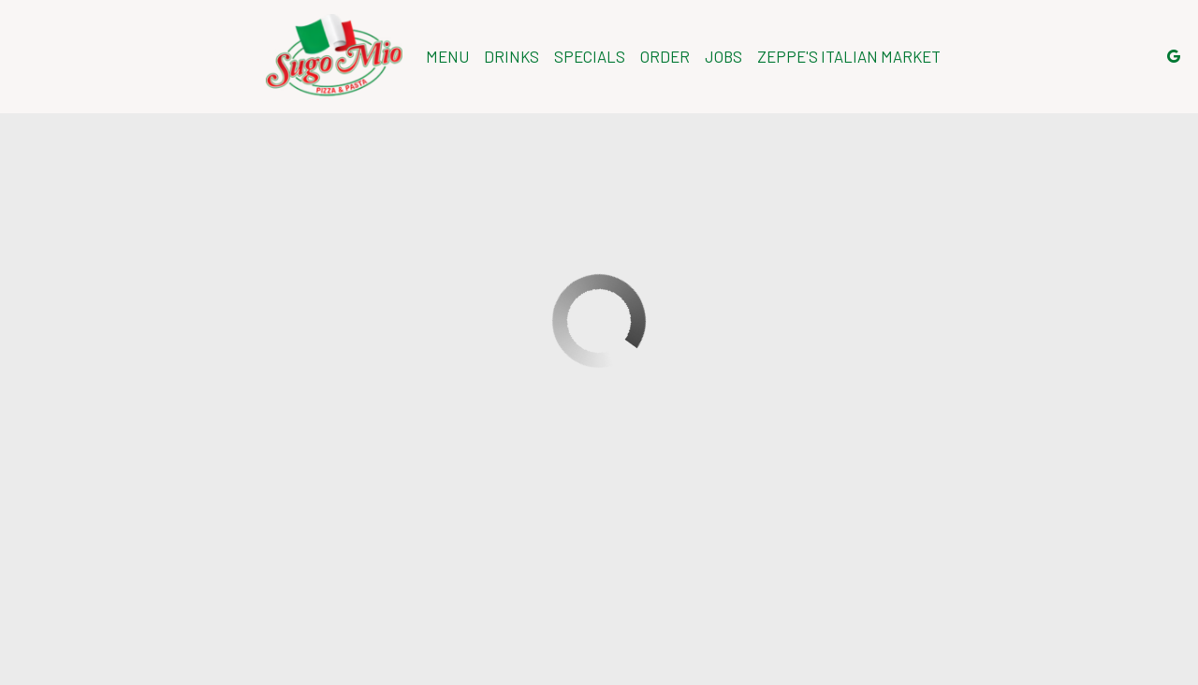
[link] (334, 56)
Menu (447, 56)
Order (665, 56)
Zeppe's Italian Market (849, 56)
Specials (589, 56)
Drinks (511, 56)
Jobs (723, 56)
